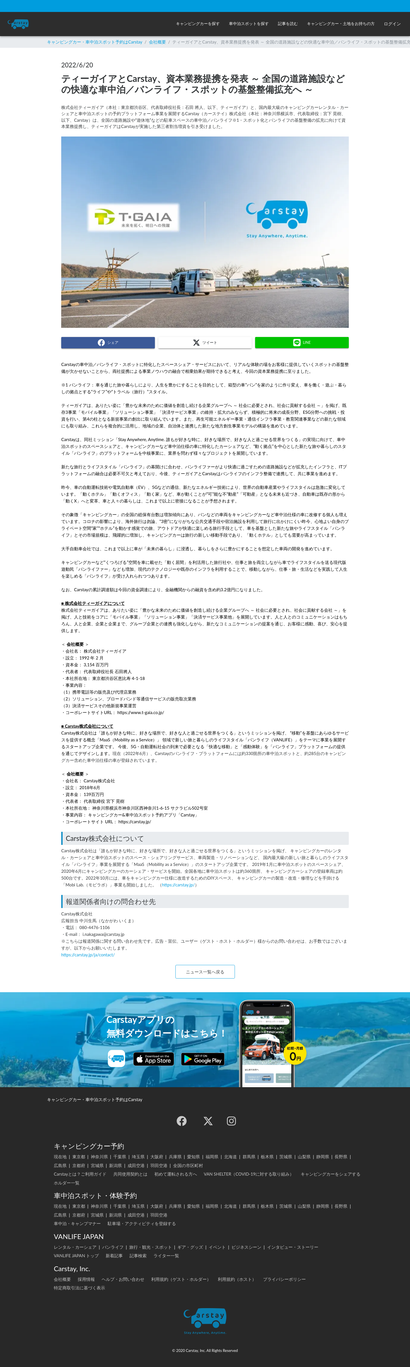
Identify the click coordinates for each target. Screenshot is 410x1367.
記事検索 (138, 1255)
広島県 (60, 1165)
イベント (217, 1247)
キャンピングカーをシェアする (330, 1173)
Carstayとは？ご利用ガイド (80, 1173)
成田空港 (136, 1165)
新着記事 (114, 1255)
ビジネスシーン (246, 1247)
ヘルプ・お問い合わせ (123, 1279)
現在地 (60, 1156)
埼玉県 (138, 1156)
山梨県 (304, 1156)
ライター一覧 (166, 1255)
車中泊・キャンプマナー (77, 1223)
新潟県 (115, 1165)
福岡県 (212, 1156)
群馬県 (249, 1156)
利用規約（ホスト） (237, 1279)
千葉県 (119, 1156)
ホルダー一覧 (66, 1182)
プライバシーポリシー (284, 1279)
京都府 (78, 1165)
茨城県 (285, 1156)
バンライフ (113, 1247)
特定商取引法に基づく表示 (79, 1287)
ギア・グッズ (190, 1247)
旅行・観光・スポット (150, 1247)
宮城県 (97, 1165)
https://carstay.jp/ (178, 884)
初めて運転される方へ (175, 1173)
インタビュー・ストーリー (292, 1247)
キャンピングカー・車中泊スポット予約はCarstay (94, 41)
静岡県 (322, 1156)
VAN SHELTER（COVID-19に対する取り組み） (249, 1173)
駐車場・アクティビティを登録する (142, 1223)
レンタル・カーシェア (75, 1247)
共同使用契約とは (130, 1173)
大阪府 (156, 1156)
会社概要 (157, 41)
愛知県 (193, 1156)
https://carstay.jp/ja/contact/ (88, 954)
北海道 (230, 1156)
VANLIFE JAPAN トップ (76, 1255)
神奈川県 (99, 1156)
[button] (197, 24)
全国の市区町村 (188, 1165)
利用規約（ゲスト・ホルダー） (181, 1279)
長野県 (341, 1156)
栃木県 (267, 1156)
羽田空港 (158, 1165)
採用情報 (86, 1279)
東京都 (78, 1156)
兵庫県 (175, 1156)
